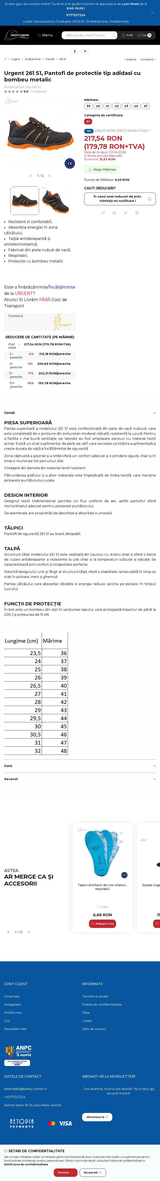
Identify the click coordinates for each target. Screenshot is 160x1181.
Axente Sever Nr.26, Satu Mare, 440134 (32, 1105)
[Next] (74, 200)
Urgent (15, 59)
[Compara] (125, 213)
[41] (107, 106)
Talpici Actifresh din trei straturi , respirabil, (102, 887)
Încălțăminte (33, 59)
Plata (86, 1013)
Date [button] (8, 766)
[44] (136, 106)
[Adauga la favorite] (103, 213)
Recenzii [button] (11, 779)
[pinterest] (85, 51)
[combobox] (89, 35)
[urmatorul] (49, 176)
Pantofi (49, 59)
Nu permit (93, 1172)
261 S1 (62, 59)
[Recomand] (114, 213)
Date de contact (94, 1029)
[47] (145, 106)
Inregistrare (12, 1004)
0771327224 (75, 15)
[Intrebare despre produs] (136, 213)
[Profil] (127, 35)
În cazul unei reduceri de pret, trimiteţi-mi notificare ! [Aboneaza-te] (122, 199)
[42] (116, 106)
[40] (98, 106)
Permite (65, 1172)
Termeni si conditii (95, 996)
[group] (114, 877)
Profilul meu (13, 1013)
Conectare (11, 996)
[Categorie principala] (5, 59)
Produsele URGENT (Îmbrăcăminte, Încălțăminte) (92, 21)
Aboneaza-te (97, 1117)
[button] (45, 35)
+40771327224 (14, 1097)
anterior (130, 59)
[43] (126, 106)
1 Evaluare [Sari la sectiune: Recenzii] (38, 91)
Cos (7, 1021)
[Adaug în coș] (102, 924)
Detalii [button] (9, 413)
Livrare (87, 1021)
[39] (88, 106)
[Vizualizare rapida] (121, 842)
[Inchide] (152, 13)
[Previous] (6, 200)
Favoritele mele (15, 1029)
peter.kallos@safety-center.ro (25, 1089)
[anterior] (30, 176)
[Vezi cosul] (144, 35)
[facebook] (75, 51)
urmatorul (148, 59)
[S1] (88, 121)
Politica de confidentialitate (102, 1004)
